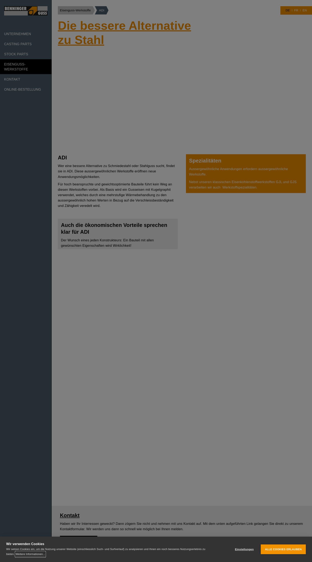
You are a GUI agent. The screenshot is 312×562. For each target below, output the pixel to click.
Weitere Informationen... (30, 554)
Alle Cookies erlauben (283, 549)
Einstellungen (244, 549)
